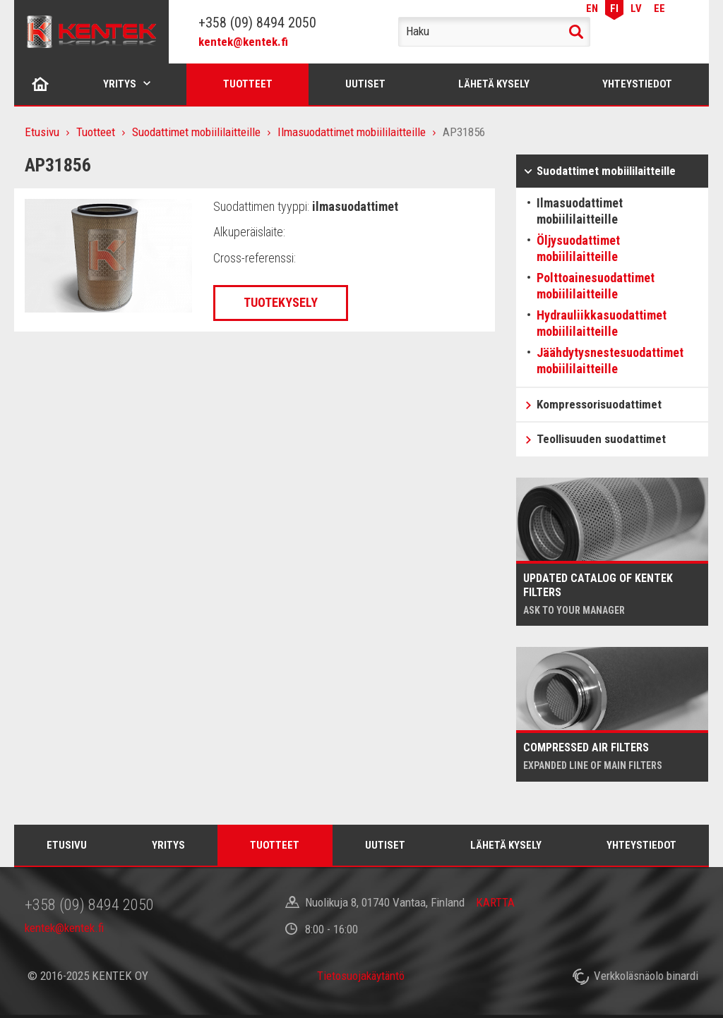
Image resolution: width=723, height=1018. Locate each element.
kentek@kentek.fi (243, 42)
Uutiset (365, 84)
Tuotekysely (281, 302)
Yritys (119, 84)
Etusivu (40, 84)
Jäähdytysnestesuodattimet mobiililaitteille (610, 360)
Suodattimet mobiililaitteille (196, 132)
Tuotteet (248, 84)
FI (614, 8)
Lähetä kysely (494, 84)
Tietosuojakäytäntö (361, 976)
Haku (576, 32)
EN (592, 8)
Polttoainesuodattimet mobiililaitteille (596, 285)
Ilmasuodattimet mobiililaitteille (351, 132)
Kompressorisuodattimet (599, 404)
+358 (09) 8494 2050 (257, 22)
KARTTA (495, 902)
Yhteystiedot (637, 84)
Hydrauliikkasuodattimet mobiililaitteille (602, 323)
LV (636, 8)
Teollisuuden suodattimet (601, 439)
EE (659, 8)
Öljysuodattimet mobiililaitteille (578, 248)
